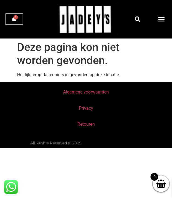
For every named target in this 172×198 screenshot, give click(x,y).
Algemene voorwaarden (86, 92)
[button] (137, 19)
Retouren (86, 124)
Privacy (86, 108)
